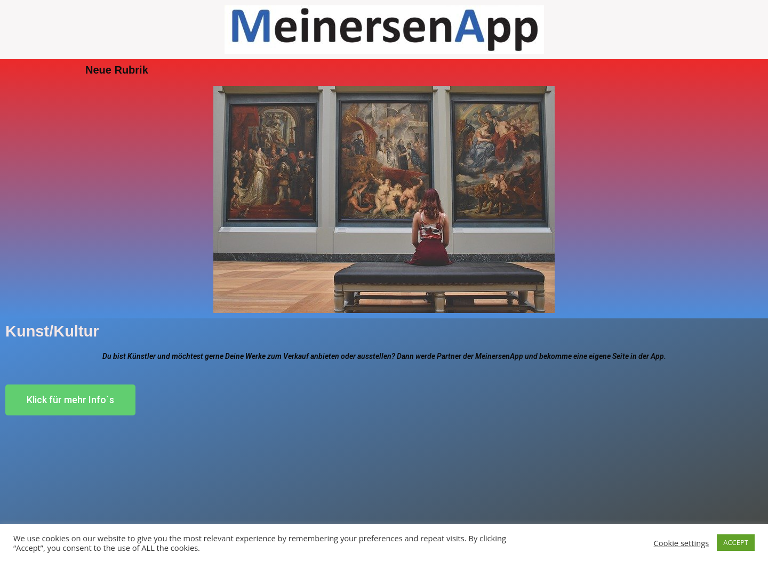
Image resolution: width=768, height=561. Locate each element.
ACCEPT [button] (735, 542)
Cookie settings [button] (681, 543)
